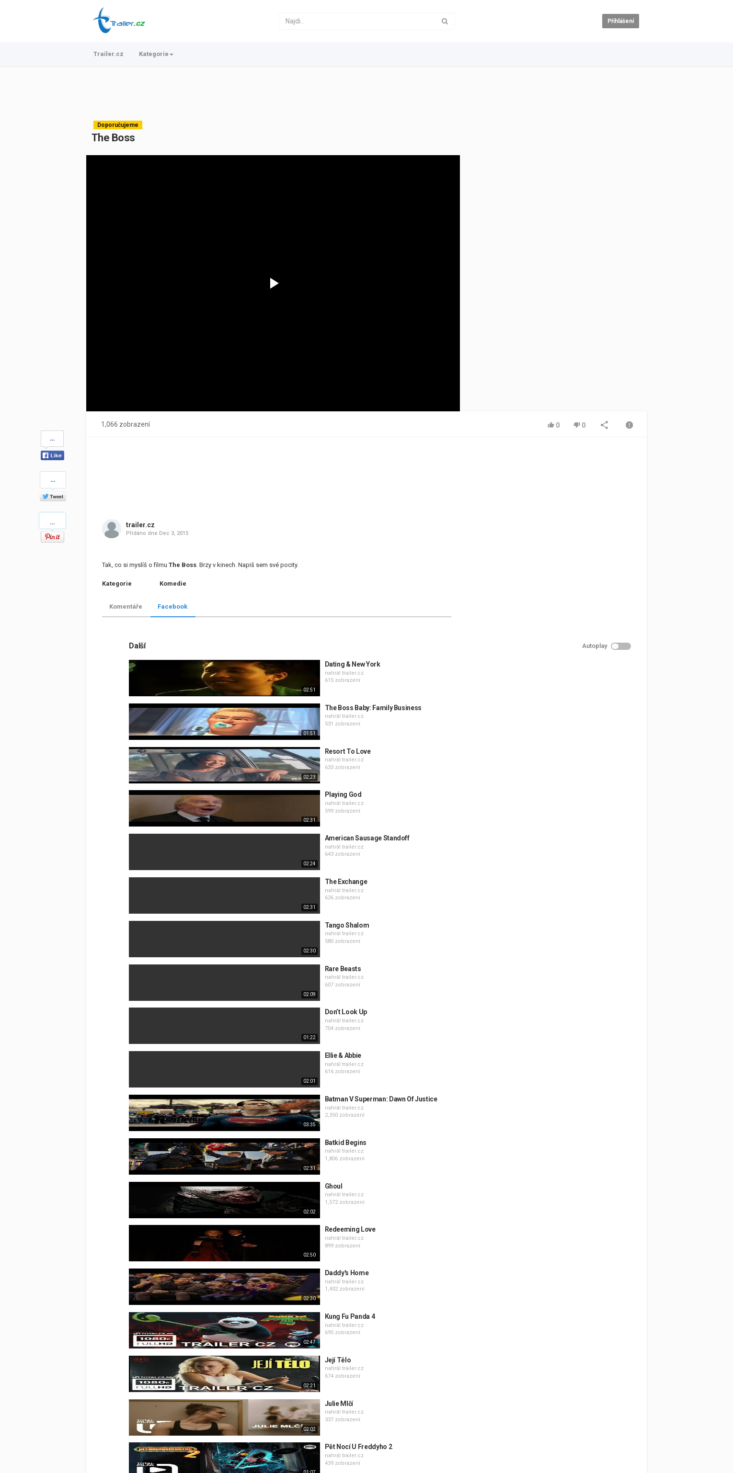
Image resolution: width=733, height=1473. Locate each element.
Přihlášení (620, 21)
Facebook (172, 606)
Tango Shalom (553, 734)
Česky (625, 1464)
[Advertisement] (366, 93)
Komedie (173, 583)
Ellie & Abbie (549, 864)
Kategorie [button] (156, 53)
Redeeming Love (556, 1038)
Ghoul (540, 995)
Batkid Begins (552, 951)
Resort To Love (554, 560)
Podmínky (165, 1433)
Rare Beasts (549, 778)
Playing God (549, 603)
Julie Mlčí (545, 1212)
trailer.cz (140, 525)
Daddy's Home (553, 1082)
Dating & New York (558, 473)
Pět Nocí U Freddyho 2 (564, 1255)
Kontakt (131, 1433)
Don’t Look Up (552, 821)
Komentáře (125, 606)
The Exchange (552, 690)
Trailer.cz (108, 53)
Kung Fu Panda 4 (556, 1125)
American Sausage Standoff (573, 647)
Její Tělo (544, 1169)
